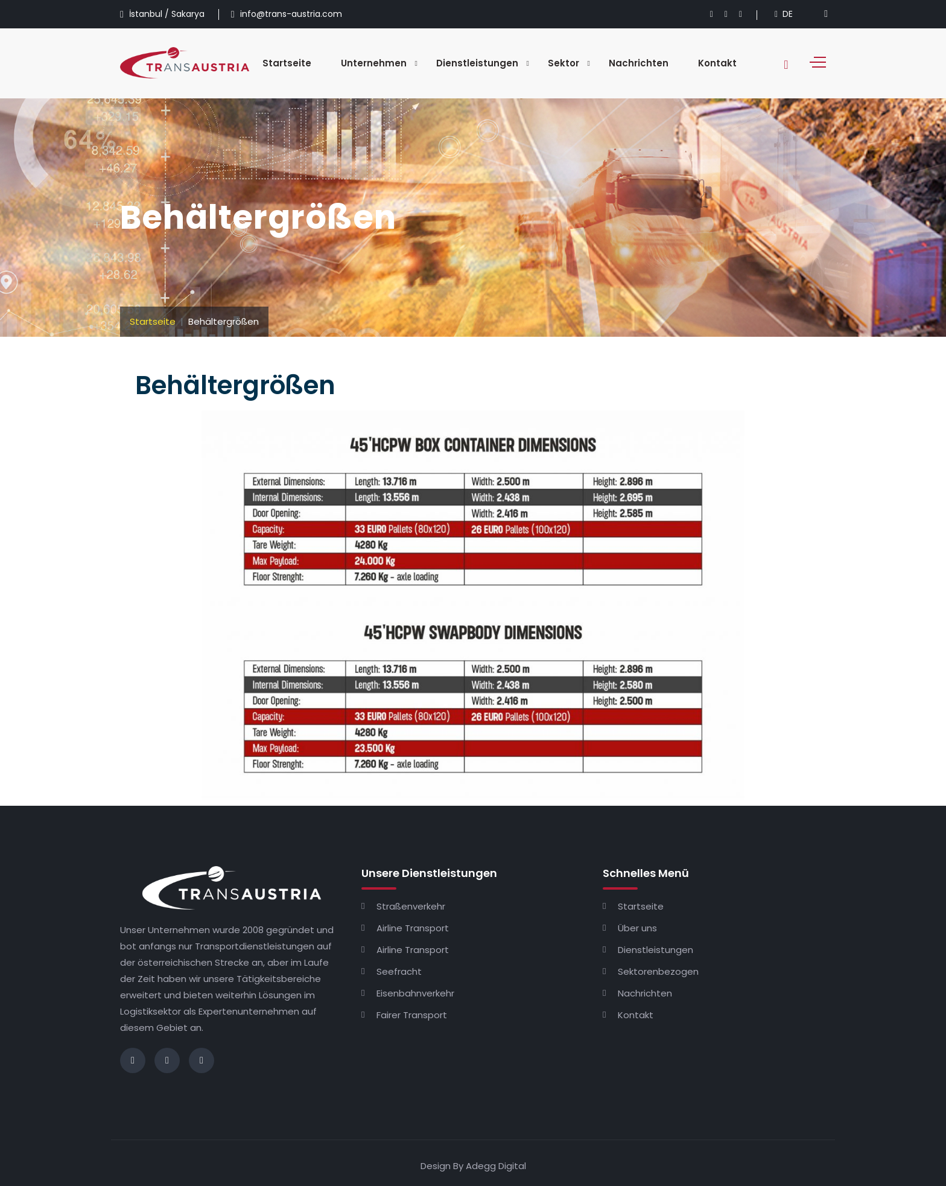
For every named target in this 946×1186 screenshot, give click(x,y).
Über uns (637, 928)
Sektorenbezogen (658, 971)
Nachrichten (638, 63)
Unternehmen (374, 63)
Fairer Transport (411, 1015)
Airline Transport (412, 928)
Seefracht (399, 971)
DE (784, 14)
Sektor (563, 63)
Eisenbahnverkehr (415, 993)
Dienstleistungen (477, 63)
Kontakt (717, 63)
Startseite (286, 63)
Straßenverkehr (410, 906)
